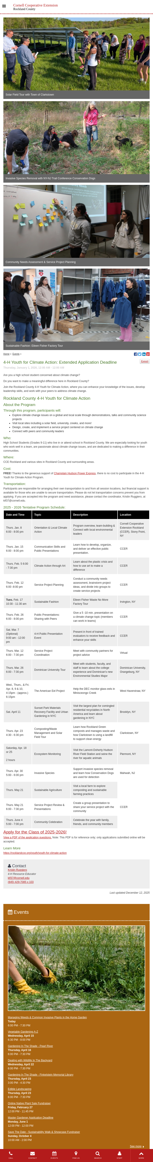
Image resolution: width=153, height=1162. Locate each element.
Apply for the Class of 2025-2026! (35, 832)
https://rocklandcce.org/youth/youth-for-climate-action (35, 852)
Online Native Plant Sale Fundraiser (29, 1103)
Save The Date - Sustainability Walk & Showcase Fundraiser (44, 1132)
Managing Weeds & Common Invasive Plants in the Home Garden (47, 1017)
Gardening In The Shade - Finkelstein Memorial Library (40, 1074)
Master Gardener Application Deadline (30, 1117)
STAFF (119, 1155)
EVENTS (54, 1155)
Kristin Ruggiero (17, 870)
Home (6, 354)
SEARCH (97, 1155)
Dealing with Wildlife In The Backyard (30, 1060)
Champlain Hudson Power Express (75, 473)
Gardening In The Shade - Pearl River (30, 1046)
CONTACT (32, 1155)
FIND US (76, 1155)
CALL (11, 1155)
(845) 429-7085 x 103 (21, 882)
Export (144, 361)
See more (136, 1146)
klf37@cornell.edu (18, 878)
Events (16, 354)
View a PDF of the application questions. (27, 837)
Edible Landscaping (19, 1089)
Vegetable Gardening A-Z (23, 1031)
